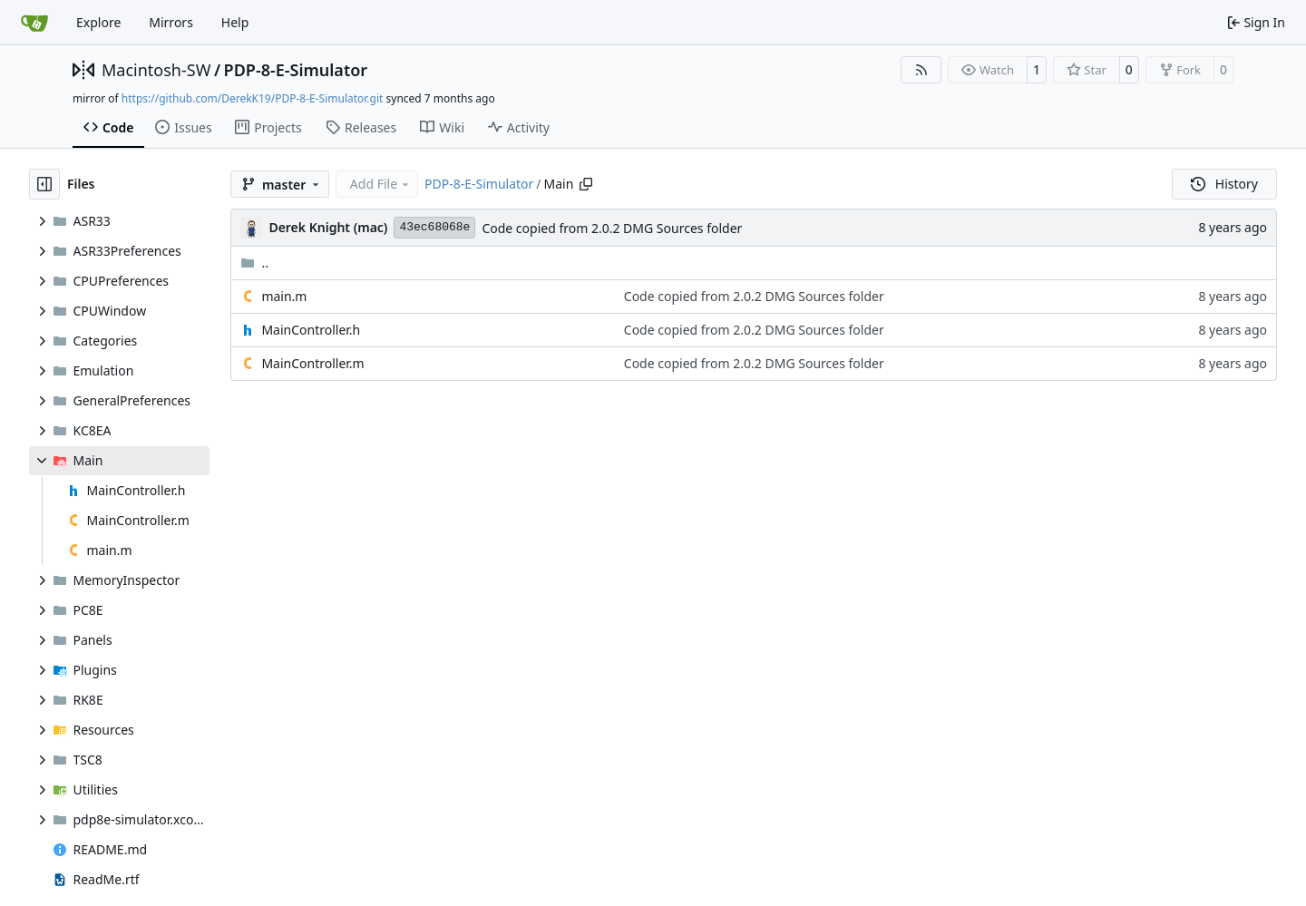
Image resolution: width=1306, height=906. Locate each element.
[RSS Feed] (921, 69)
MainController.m (312, 363)
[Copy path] (586, 184)
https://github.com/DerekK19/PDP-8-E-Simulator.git (253, 98)
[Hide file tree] (44, 184)
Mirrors (171, 22)
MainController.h (310, 329)
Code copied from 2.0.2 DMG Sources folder (612, 228)
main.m (284, 296)
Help (235, 22)
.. (254, 262)
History (1224, 183)
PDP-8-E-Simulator (296, 70)
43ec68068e (434, 227)
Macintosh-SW (156, 70)
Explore (98, 22)
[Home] (34, 22)
